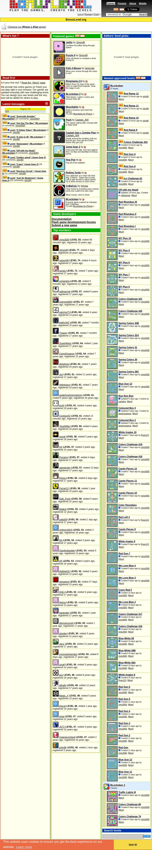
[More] (121, 99)
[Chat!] (96, 14)
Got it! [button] (133, 844)
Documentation (62, 219)
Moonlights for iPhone (82, 114)
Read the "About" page (33, 82)
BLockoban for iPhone (82, 206)
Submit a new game (64, 225)
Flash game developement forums (74, 222)
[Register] (88, 14)
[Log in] (80, 14)
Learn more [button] (24, 847)
